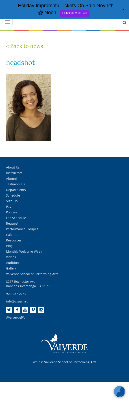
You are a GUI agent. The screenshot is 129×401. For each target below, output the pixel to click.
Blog (9, 246)
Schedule (13, 195)
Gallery (11, 268)
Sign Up (12, 201)
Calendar (13, 234)
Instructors (14, 173)
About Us (13, 167)
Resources (14, 240)
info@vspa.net (17, 301)
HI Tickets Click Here (74, 13)
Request (12, 223)
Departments (16, 190)
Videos (11, 257)
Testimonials (15, 184)
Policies (11, 212)
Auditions (13, 263)
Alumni (11, 178)
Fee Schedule (16, 218)
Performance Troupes (22, 229)
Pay (8, 206)
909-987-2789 (16, 293)
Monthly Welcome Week (24, 251)
